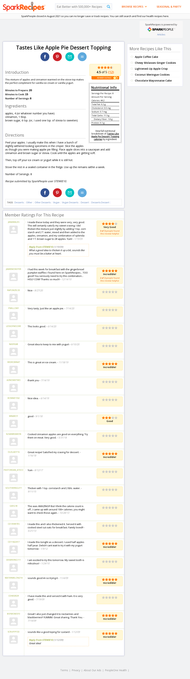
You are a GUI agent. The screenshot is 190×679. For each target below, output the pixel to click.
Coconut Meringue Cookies (152, 74)
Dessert (85, 202)
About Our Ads (92, 670)
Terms (64, 670)
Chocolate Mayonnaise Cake (153, 80)
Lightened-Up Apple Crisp (151, 68)
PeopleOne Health (116, 670)
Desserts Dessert (100, 202)
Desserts (19, 202)
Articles (161, 34)
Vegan (56, 202)
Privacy (76, 670)
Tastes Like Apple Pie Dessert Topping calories (105, 136)
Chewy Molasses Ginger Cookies (155, 62)
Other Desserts (43, 202)
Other (29, 202)
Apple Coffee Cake (146, 57)
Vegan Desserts (70, 202)
